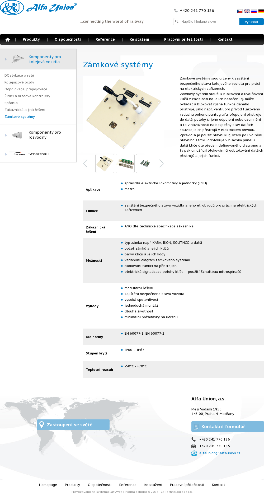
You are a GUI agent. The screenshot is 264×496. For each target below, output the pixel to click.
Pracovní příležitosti (183, 39)
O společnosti (68, 39)
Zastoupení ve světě (69, 425)
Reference (105, 39)
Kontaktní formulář (223, 426)
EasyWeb (116, 492)
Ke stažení (139, 39)
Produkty (31, 39)
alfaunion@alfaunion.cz (220, 453)
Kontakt (225, 39)
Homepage (7, 40)
